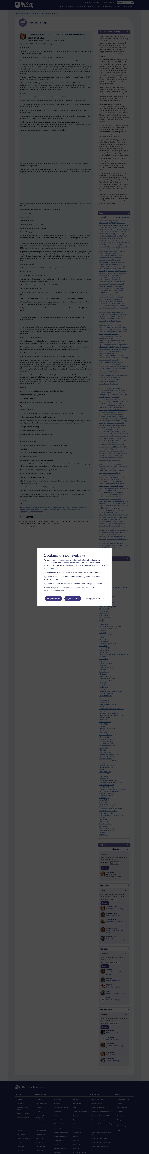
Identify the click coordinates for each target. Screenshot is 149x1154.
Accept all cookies (53, 599)
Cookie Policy (55, 568)
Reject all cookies (72, 599)
